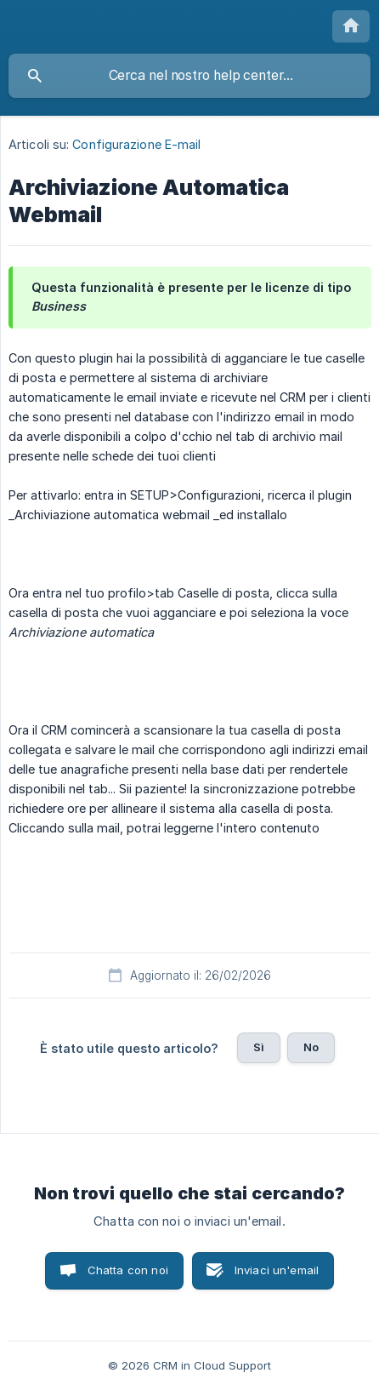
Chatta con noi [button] (128, 1270)
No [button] (311, 1047)
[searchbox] (189, 76)
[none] (351, 26)
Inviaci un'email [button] (277, 1270)
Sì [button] (258, 1047)
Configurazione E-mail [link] (136, 144)
